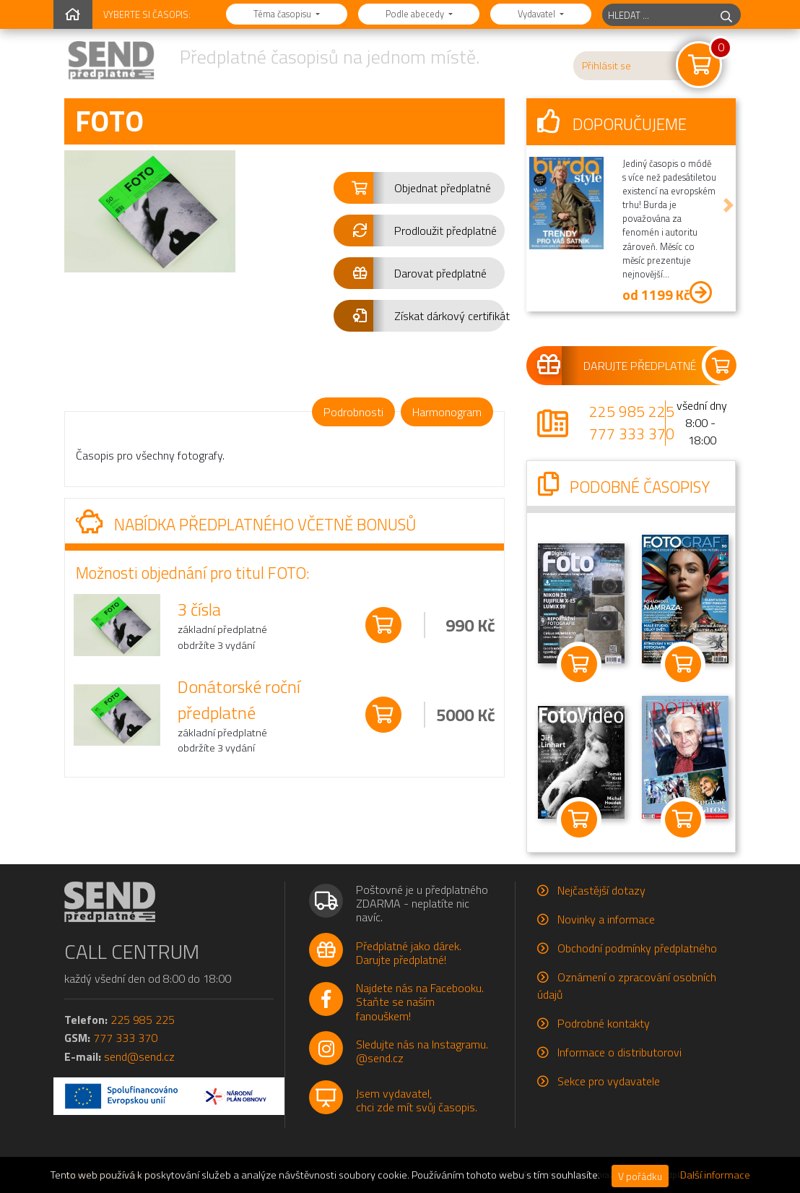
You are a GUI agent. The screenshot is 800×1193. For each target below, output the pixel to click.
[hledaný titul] (657, 15)
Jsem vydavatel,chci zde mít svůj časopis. (416, 1100)
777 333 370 (631, 433)
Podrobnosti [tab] (353, 412)
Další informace (715, 1175)
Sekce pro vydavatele (608, 1081)
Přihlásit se (606, 66)
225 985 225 (631, 411)
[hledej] (726, 15)
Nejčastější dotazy (601, 890)
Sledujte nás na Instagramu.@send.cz (422, 1051)
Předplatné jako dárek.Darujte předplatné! (408, 952)
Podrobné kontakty (603, 1023)
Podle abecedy (416, 14)
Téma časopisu (283, 14)
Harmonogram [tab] (447, 412)
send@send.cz (139, 1056)
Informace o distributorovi (619, 1052)
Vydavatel (537, 14)
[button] (419, 188)
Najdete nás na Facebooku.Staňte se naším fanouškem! (420, 1001)
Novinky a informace (606, 919)
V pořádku (640, 1176)
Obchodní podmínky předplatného (637, 948)
